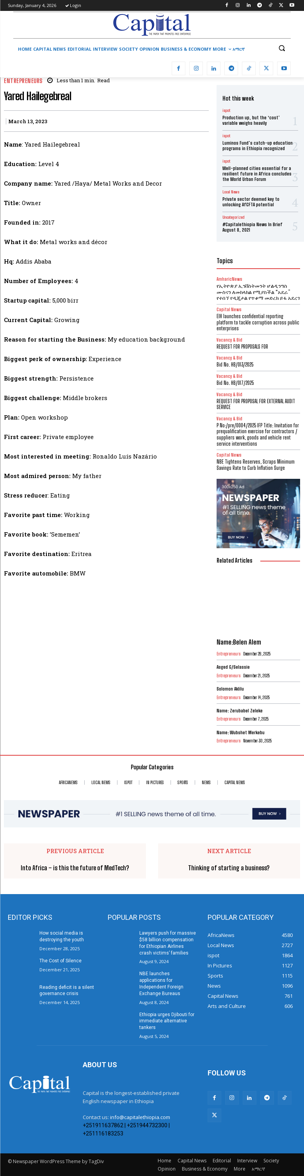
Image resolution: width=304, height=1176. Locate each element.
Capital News (229, 455)
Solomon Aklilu (230, 689)
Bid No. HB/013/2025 (235, 364)
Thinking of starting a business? (229, 867)
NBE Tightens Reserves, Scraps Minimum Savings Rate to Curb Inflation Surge (256, 465)
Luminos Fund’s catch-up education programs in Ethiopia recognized (257, 145)
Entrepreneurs (23, 81)
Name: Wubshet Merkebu (242, 732)
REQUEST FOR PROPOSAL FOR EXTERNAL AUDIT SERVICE (256, 404)
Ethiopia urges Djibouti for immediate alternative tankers (166, 1021)
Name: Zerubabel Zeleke (240, 711)
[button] (281, 48)
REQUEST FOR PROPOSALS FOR (242, 347)
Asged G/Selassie (233, 667)
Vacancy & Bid (229, 340)
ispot (226, 110)
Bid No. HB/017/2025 (235, 383)
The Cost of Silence (60, 960)
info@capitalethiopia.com (140, 1117)
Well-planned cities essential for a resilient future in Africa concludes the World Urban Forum (257, 173)
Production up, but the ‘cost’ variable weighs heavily (251, 120)
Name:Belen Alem (239, 642)
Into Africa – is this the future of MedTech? (75, 867)
